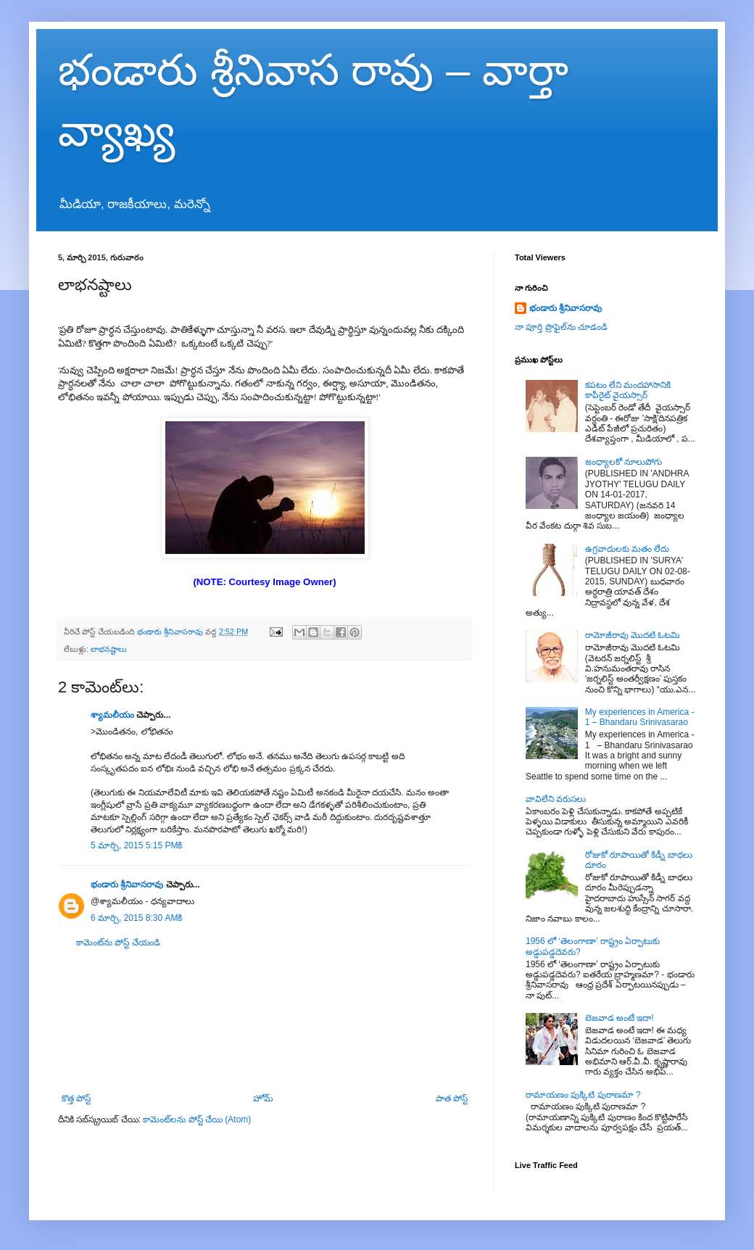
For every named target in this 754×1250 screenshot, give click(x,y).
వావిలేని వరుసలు (556, 799)
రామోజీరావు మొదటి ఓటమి (633, 635)
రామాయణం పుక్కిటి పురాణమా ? (583, 1095)
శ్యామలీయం (112, 715)
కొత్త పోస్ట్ (76, 1098)
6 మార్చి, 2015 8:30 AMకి (136, 918)
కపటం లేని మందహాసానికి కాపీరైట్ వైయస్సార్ (628, 390)
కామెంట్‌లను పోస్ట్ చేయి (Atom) (197, 1119)
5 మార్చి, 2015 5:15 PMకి (136, 845)
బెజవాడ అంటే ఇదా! (619, 1018)
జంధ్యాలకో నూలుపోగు (623, 462)
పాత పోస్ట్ (452, 1098)
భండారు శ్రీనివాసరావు (127, 884)
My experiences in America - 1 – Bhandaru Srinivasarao (640, 717)
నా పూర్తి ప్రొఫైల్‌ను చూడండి (561, 327)
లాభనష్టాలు (109, 649)
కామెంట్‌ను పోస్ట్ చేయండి (118, 942)
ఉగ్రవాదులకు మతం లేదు (627, 549)
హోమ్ (263, 1098)
